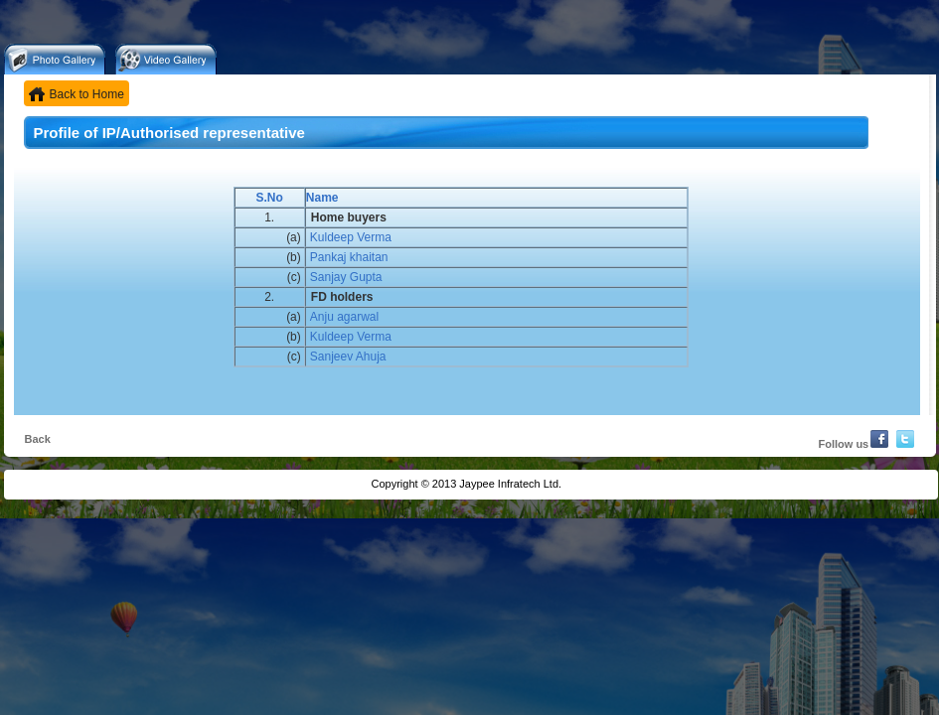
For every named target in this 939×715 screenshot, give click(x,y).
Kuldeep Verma (350, 237)
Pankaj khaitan (349, 257)
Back (38, 439)
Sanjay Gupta (346, 277)
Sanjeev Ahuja (348, 356)
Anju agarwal (344, 317)
